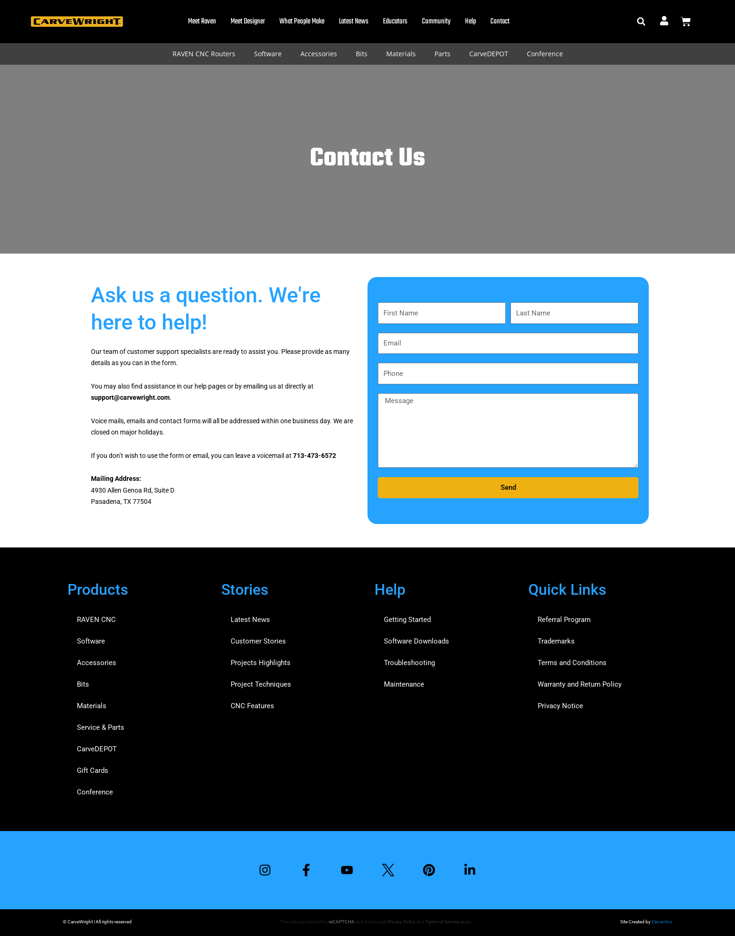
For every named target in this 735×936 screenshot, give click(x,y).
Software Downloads (416, 641)
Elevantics (662, 921)
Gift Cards (92, 770)
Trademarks (556, 641)
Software (268, 53)
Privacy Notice (560, 706)
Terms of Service (442, 921)
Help (470, 21)
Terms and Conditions (572, 663)
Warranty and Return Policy (580, 684)
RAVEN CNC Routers (203, 53)
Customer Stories (258, 641)
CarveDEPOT (488, 53)
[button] (641, 22)
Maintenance (404, 684)
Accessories (318, 53)
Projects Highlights (261, 663)
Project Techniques (261, 684)
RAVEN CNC (96, 619)
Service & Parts (100, 727)
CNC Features (252, 706)
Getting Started (407, 619)
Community (436, 21)
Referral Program (564, 619)
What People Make (301, 21)
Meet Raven (202, 21)
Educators (395, 21)
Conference (545, 53)
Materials (401, 53)
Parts (442, 53)
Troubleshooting (409, 663)
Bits (362, 53)
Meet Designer (248, 21)
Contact (500, 21)
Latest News (353, 21)
